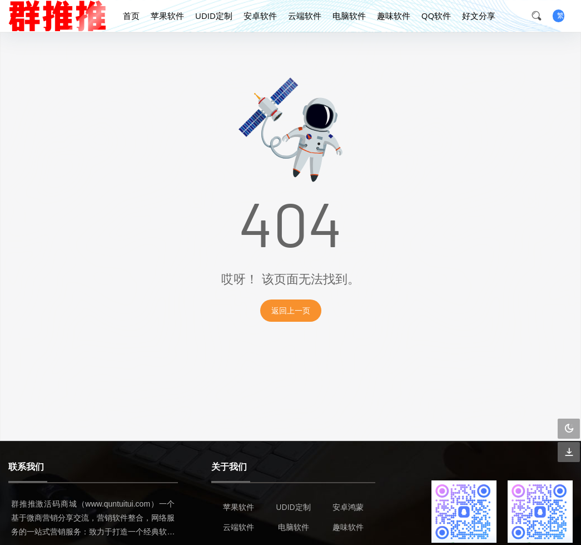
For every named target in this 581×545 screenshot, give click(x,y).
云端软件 (304, 15)
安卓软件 (260, 15)
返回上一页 (290, 310)
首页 (131, 15)
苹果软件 (167, 15)
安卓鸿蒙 (348, 507)
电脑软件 (349, 15)
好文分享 (478, 15)
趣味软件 (393, 15)
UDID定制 (213, 15)
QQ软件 (436, 15)
